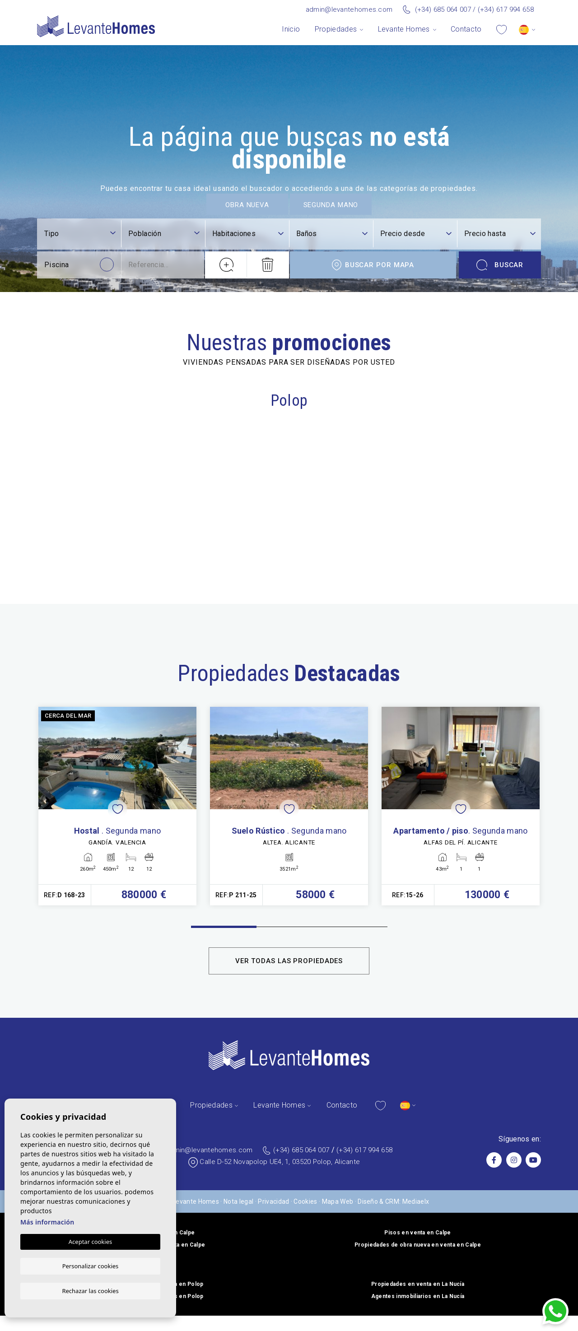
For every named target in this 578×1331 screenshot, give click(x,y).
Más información (47, 1222)
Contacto (466, 29)
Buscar (500, 1082)
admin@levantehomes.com (349, 9)
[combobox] (80, 1052)
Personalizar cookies (90, 1265)
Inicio (291, 29)
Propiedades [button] (336, 29)
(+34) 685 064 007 (443, 9)
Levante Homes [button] (404, 29)
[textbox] (80, 1051)
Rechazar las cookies (90, 1290)
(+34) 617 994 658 (506, 9)
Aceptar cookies (90, 1242)
